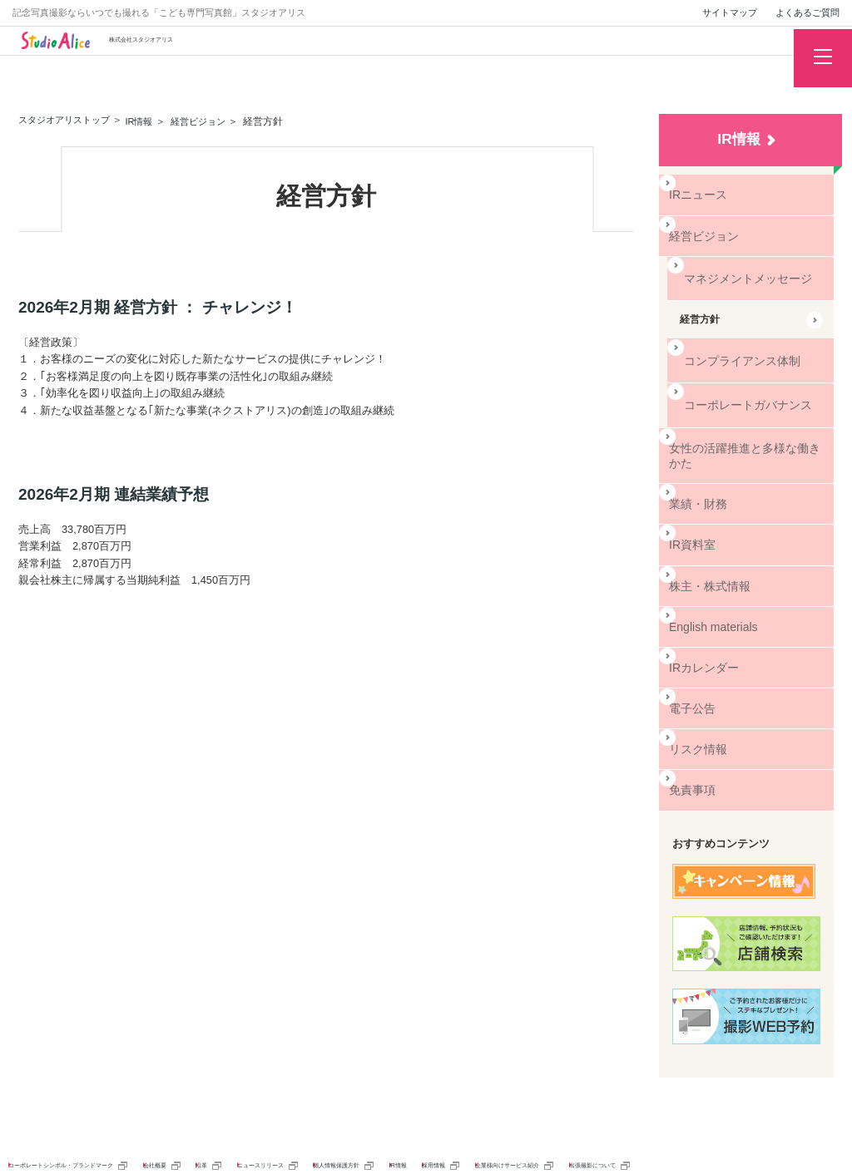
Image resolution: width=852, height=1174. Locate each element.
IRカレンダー (701, 623)
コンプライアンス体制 (730, 345)
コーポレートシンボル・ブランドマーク (115, 1110)
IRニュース (696, 193)
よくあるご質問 (807, 12)
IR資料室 (691, 509)
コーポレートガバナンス (735, 383)
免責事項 (691, 738)
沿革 (351, 1110)
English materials (710, 586)
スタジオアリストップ (68, 120)
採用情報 (740, 1110)
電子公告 (691, 662)
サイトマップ (729, 12)
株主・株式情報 (706, 548)
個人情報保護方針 (575, 1110)
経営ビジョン (701, 231)
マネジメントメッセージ (735, 269)
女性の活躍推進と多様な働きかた (731, 428)
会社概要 (277, 1110)
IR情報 (738, 139)
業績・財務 (696, 471)
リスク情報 (696, 700)
